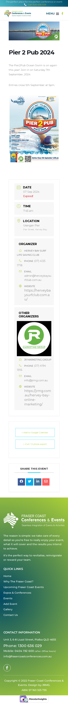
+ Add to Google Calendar (35, 432)
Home (7, 576)
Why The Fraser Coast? (18, 581)
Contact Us (10, 615)
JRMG (46, 685)
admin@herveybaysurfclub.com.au (37, 278)
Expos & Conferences (17, 592)
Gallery (8, 609)
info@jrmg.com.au (36, 380)
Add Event (10, 604)
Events (7, 598)
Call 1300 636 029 (35, 4)
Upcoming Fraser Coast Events (23, 587)
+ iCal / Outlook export (35, 444)
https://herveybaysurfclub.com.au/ (37, 295)
